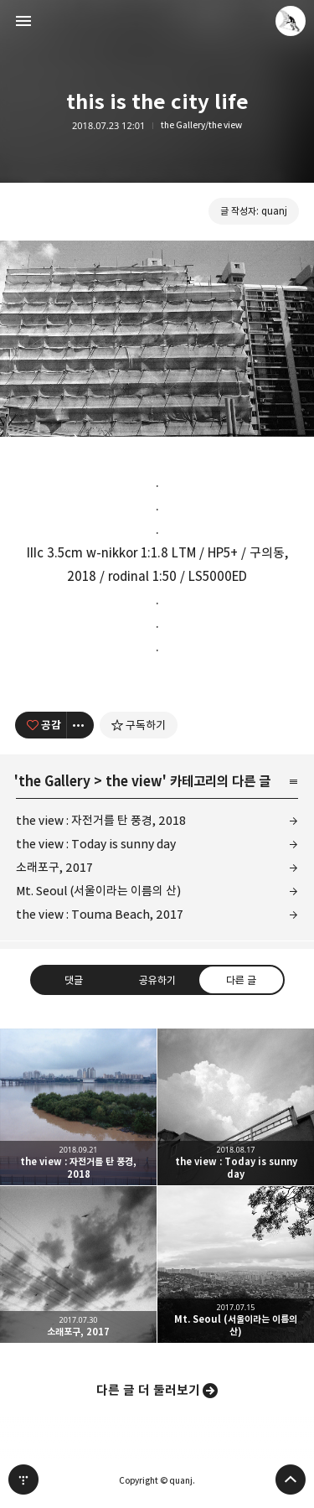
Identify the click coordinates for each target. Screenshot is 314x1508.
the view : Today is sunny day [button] (235, 1107)
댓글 (73, 979)
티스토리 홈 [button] (23, 1479)
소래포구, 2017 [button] (78, 1264)
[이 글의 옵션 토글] (80, 725)
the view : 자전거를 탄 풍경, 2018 (101, 820)
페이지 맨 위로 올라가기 (290, 1479)
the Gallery (54, 781)
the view (134, 781)
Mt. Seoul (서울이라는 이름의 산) (98, 891)
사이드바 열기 (23, 21)
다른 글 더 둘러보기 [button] (148, 1390)
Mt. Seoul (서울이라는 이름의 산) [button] (235, 1264)
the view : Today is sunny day (96, 844)
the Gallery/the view (201, 125)
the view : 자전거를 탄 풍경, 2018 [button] (78, 1107)
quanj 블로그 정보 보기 (290, 21)
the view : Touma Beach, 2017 (99, 914)
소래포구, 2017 (54, 867)
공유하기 (156, 979)
